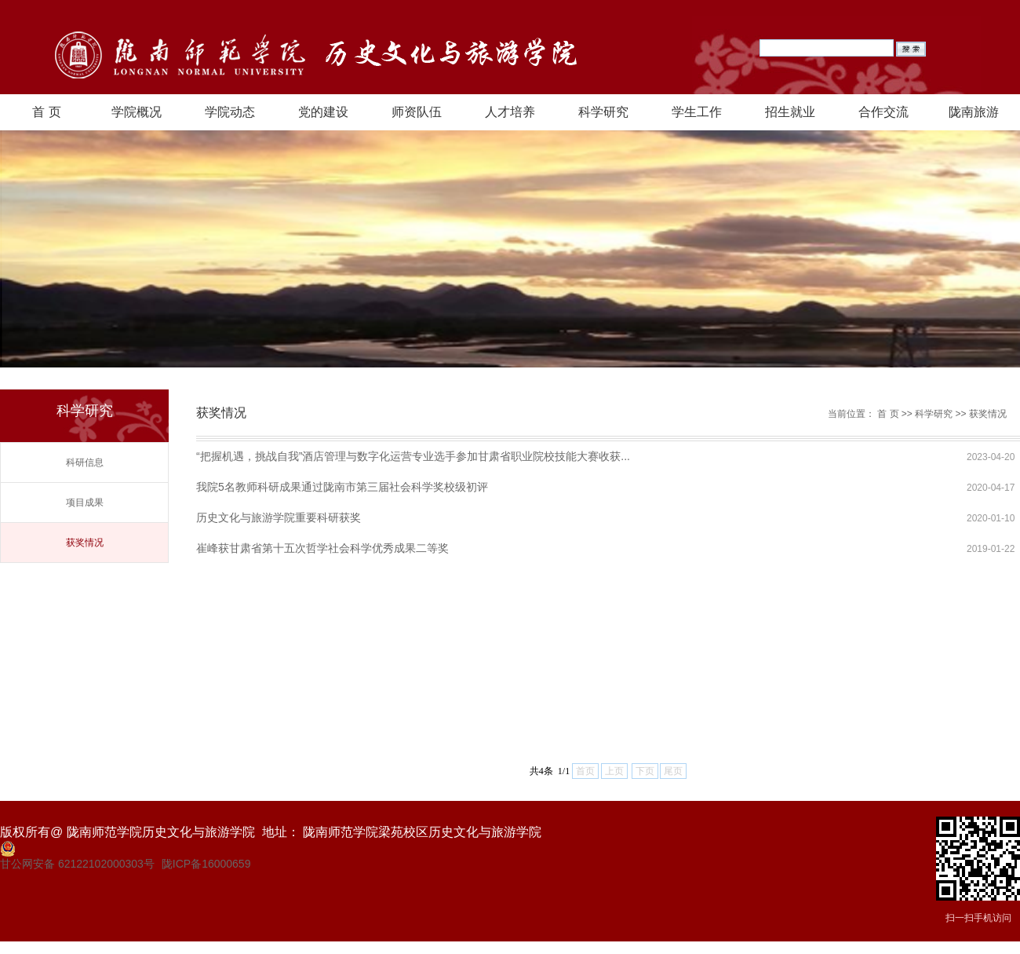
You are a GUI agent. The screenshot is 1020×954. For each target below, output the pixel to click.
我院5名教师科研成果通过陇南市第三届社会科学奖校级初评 (342, 487)
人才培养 (510, 112)
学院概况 (136, 112)
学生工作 (697, 112)
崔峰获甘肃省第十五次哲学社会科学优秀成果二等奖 (322, 548)
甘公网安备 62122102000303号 (77, 863)
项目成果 (85, 502)
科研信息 (85, 462)
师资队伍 (417, 112)
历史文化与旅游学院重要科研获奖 (278, 517)
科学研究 (603, 112)
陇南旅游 (974, 112)
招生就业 (790, 112)
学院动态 (230, 112)
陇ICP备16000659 (206, 863)
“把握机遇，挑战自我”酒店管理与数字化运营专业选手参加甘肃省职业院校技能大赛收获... (413, 456)
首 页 (46, 112)
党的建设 (323, 112)
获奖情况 (85, 542)
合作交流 (883, 112)
